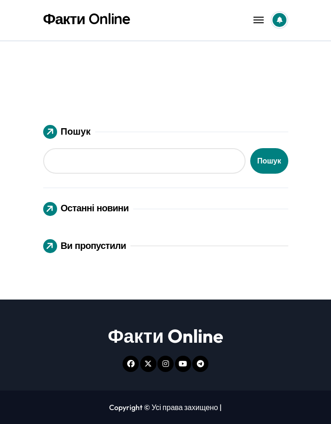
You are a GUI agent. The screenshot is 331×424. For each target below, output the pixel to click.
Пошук (67, 132)
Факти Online (86, 18)
